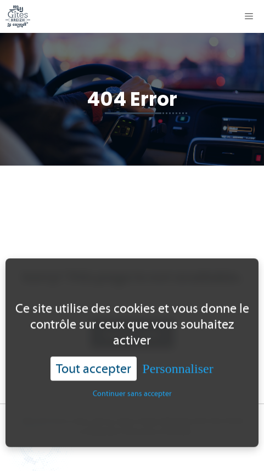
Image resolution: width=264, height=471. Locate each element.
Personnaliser (177, 371)
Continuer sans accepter (132, 396)
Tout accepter (93, 371)
